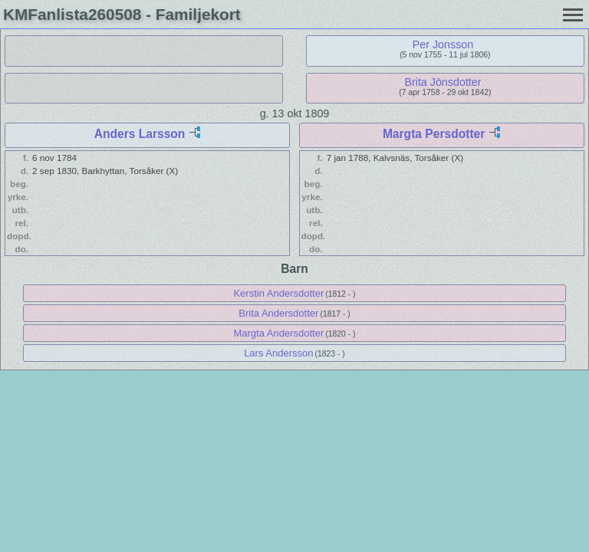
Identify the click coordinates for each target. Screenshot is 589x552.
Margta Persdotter (434, 133)
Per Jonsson (443, 44)
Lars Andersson (278, 353)
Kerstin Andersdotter (278, 293)
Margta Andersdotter (278, 333)
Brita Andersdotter (278, 313)
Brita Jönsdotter (442, 82)
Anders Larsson (140, 133)
